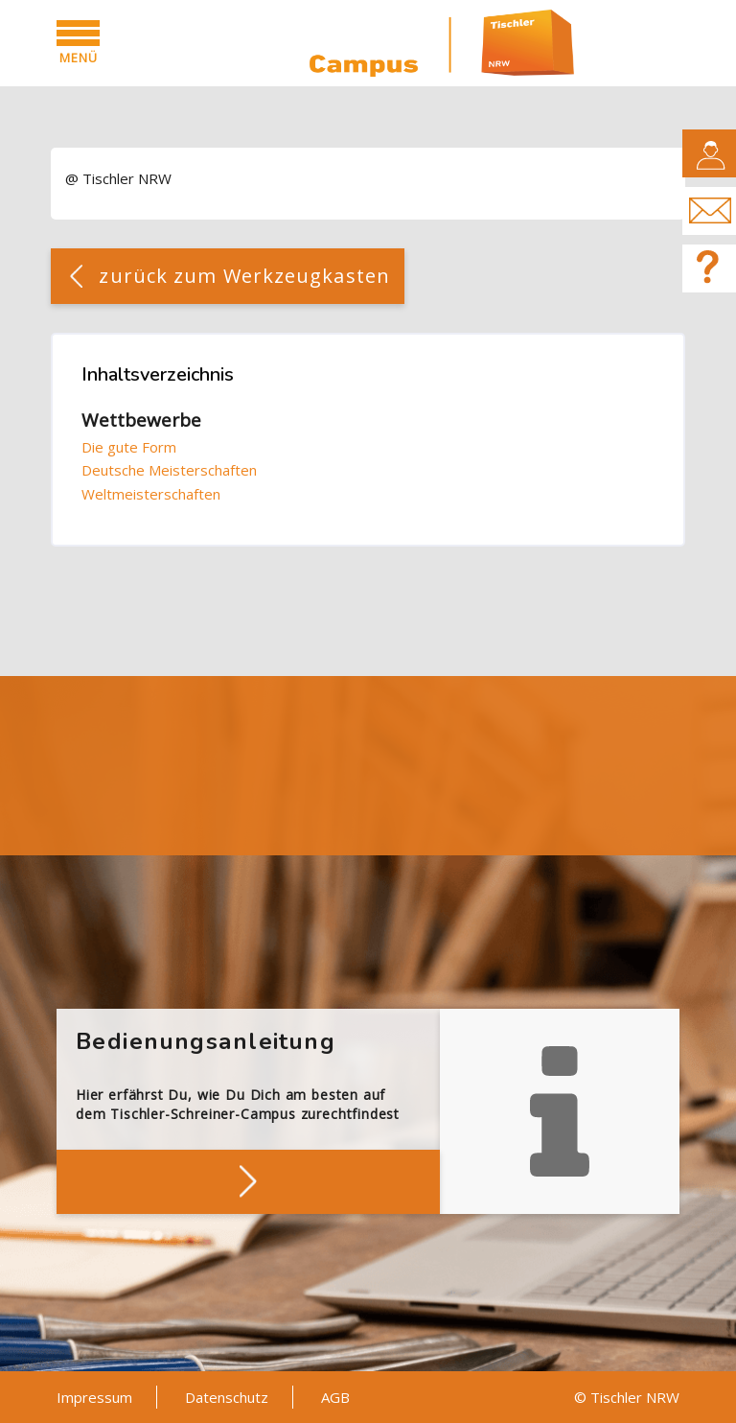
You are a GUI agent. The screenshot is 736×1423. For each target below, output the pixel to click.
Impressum (94, 1397)
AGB (335, 1397)
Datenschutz (226, 1397)
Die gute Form (128, 446)
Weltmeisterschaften (150, 493)
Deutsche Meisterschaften (169, 469)
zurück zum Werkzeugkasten (244, 276)
